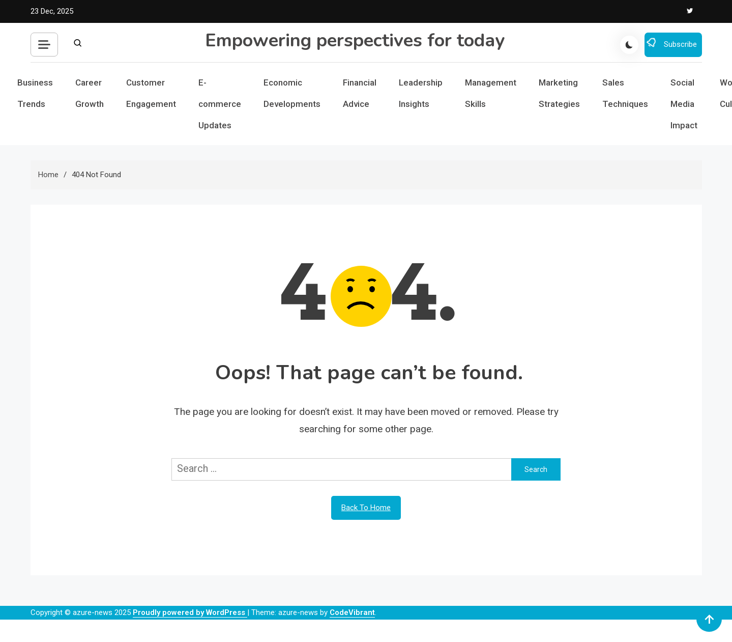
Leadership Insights (421, 93)
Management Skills (490, 93)
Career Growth (89, 93)
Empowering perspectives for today (355, 40)
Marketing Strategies (559, 93)
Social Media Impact (683, 103)
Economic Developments (291, 93)
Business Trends (35, 93)
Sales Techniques (625, 93)
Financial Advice (359, 93)
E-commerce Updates (219, 103)
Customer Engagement (151, 93)
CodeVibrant (352, 612)
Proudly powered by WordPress (190, 612)
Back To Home (366, 507)
